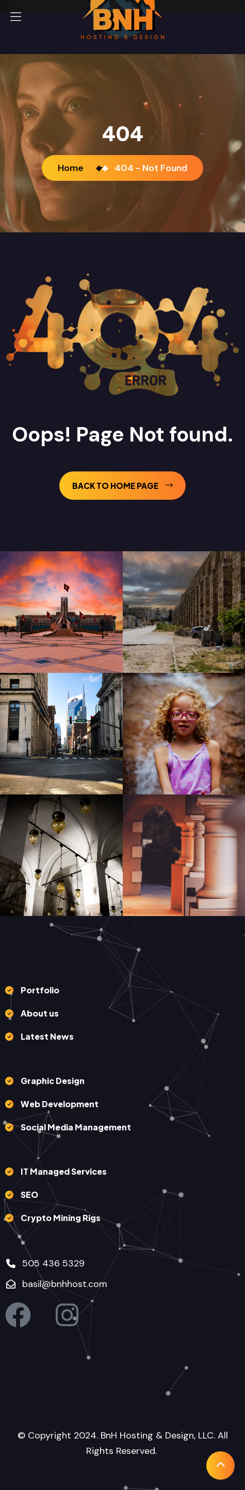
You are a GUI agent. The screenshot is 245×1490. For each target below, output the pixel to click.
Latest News (47, 1036)
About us (40, 1013)
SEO (29, 1194)
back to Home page (122, 485)
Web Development (60, 1103)
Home (73, 168)
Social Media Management (76, 1127)
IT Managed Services (64, 1171)
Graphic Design (53, 1080)
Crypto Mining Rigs (61, 1217)
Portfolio (40, 990)
